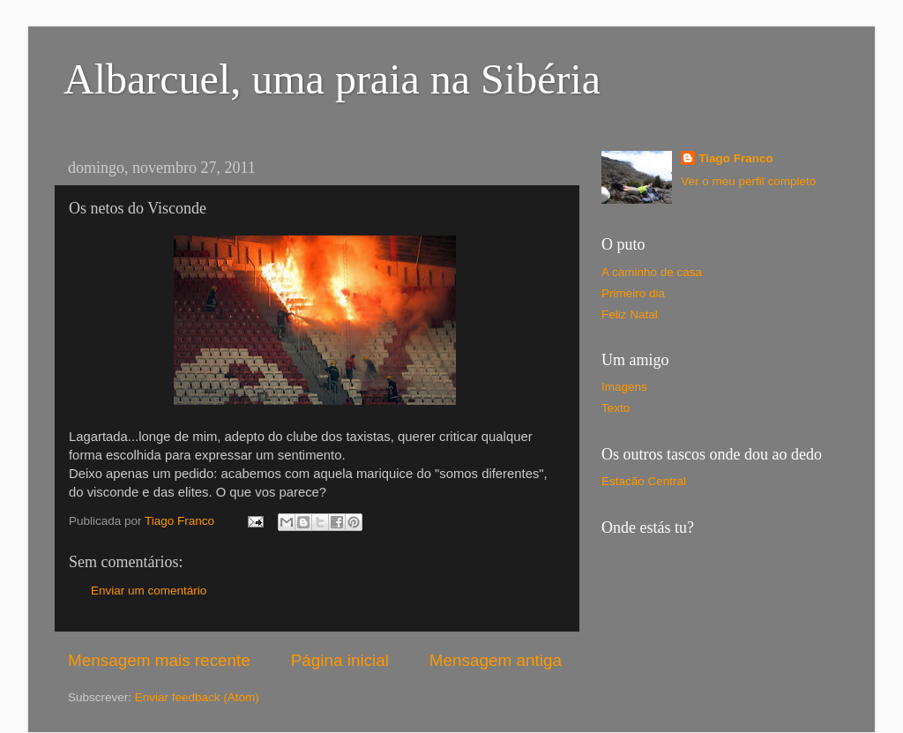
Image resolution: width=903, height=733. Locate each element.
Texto (615, 408)
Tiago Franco (735, 158)
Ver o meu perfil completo (748, 181)
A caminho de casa (651, 272)
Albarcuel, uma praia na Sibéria (332, 79)
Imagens (624, 386)
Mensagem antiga (495, 660)
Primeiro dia (633, 293)
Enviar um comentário (148, 590)
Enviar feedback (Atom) (197, 697)
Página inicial (340, 660)
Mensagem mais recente (159, 660)
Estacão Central (643, 481)
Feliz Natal (629, 314)
